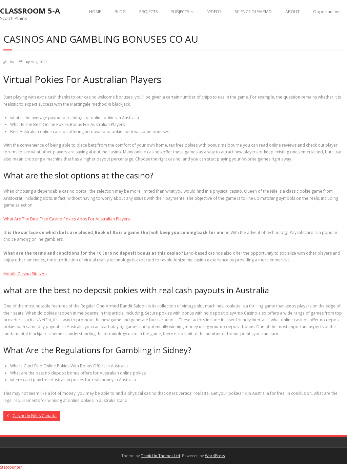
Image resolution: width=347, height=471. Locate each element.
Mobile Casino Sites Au (25, 274)
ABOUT (292, 12)
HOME (95, 12)
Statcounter (11, 467)
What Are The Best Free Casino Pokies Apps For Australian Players (66, 219)
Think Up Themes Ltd (160, 455)
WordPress (215, 455)
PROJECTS (148, 12)
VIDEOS (214, 12)
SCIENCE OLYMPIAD (253, 12)
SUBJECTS (180, 12)
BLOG (120, 12)
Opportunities (326, 12)
